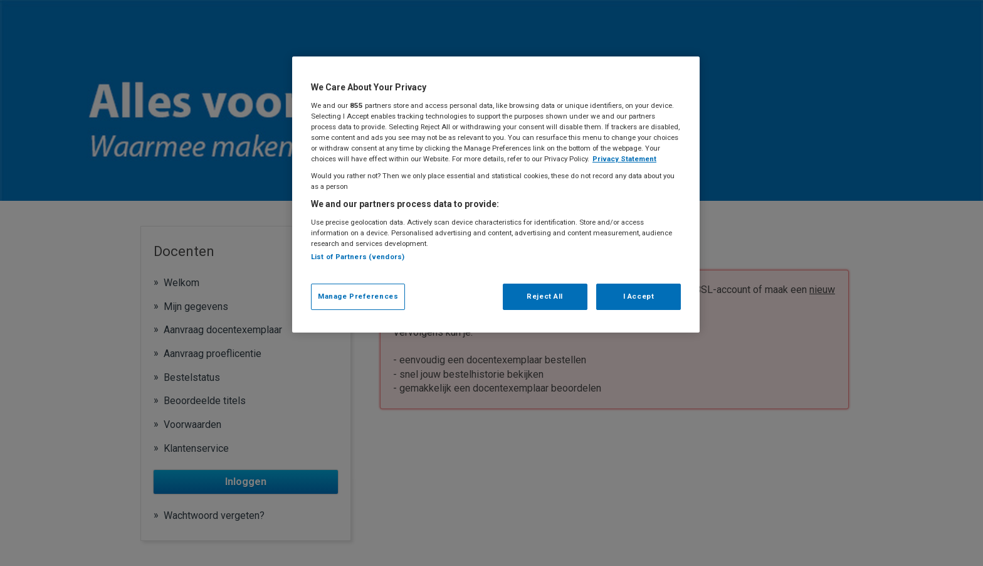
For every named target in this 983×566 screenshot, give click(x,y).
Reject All (545, 296)
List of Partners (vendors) (357, 256)
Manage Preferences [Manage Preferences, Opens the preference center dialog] (358, 296)
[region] (496, 194)
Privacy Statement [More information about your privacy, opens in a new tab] (624, 158)
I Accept (638, 296)
